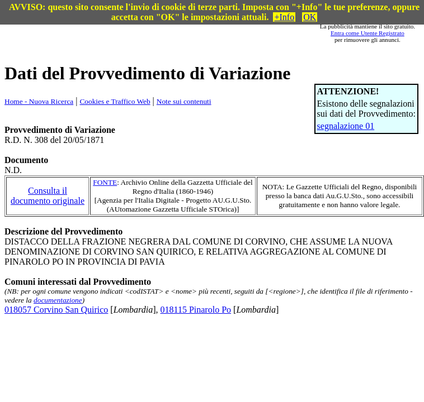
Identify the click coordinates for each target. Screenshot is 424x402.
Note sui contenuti (184, 101)
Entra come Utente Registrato (367, 33)
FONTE (105, 182)
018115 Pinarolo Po (196, 309)
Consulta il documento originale (47, 195)
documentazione (58, 300)
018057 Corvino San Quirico (56, 309)
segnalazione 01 (346, 126)
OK (309, 17)
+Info (284, 17)
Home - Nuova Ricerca (38, 101)
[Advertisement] (176, 33)
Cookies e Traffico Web (114, 101)
